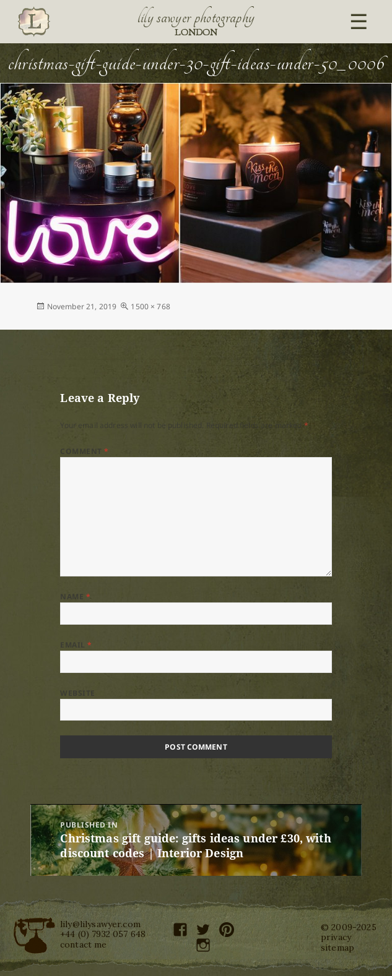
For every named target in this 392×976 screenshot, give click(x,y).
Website (77, 693)
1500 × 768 (150, 306)
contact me (83, 944)
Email (76, 645)
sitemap (337, 947)
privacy (336, 937)
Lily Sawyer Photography (196, 17)
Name (75, 596)
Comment (84, 451)
